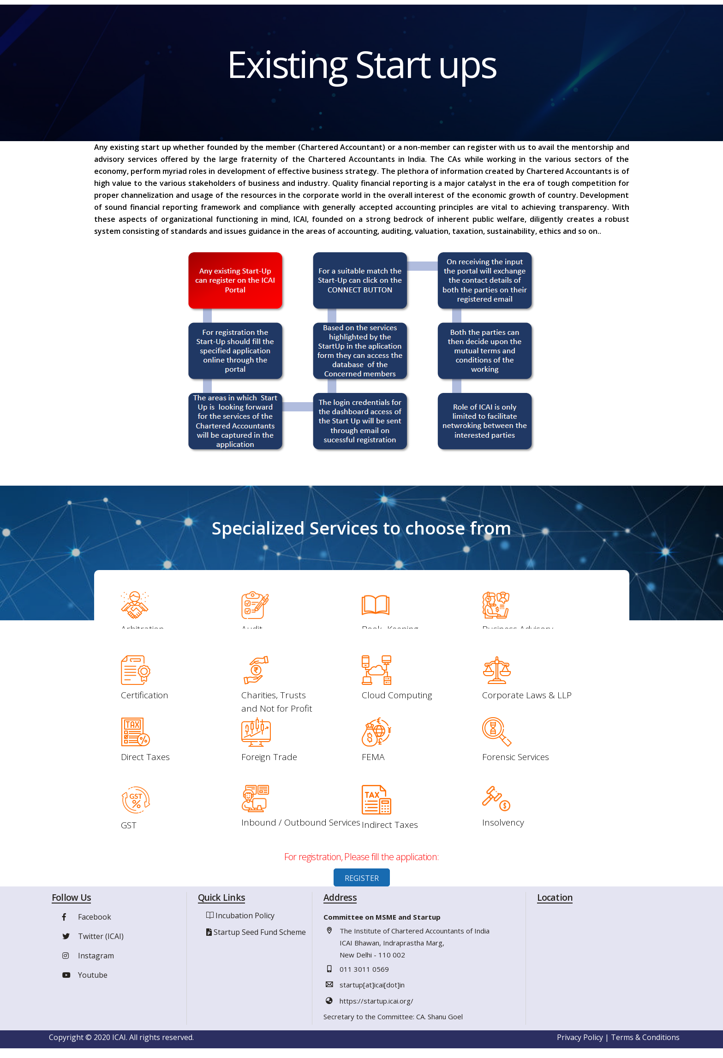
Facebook (85, 917)
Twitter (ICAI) (92, 937)
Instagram (87, 956)
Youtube (84, 975)
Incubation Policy (245, 916)
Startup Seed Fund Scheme (260, 932)
